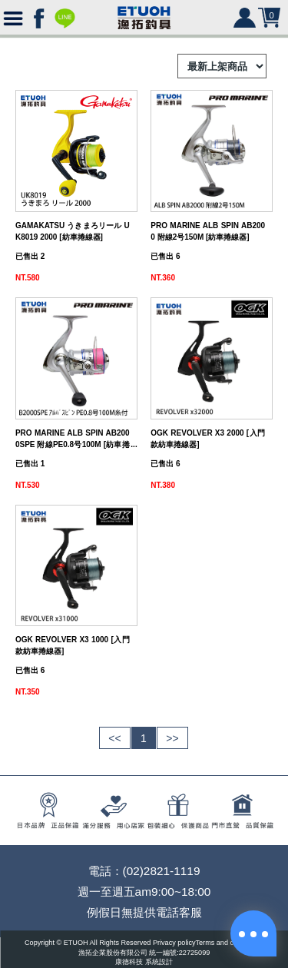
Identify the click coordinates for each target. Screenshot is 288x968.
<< (114, 738)
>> (172, 738)
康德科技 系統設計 (144, 962)
